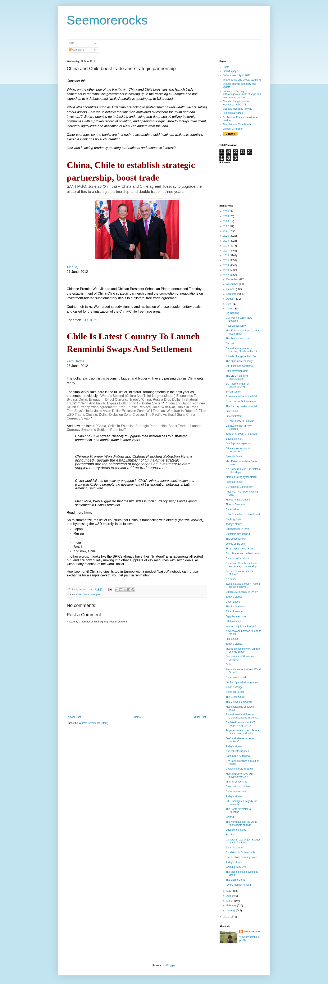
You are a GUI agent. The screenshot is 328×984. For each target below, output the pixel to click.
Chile (79, 594)
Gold (228, 664)
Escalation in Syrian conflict (241, 852)
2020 (226, 235)
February (231, 905)
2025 (226, 211)
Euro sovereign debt (237, 370)
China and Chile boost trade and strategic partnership (241, 565)
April (229, 895)
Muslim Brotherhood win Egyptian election (239, 775)
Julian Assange (234, 611)
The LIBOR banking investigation (237, 377)
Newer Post (74, 717)
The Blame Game (235, 879)
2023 (226, 221)
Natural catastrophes (237, 751)
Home (137, 717)
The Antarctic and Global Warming (242, 79)
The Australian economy (239, 361)
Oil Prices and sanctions (239, 365)
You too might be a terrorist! (241, 626)
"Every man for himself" (239, 884)
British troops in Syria (237, 528)
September (232, 294)
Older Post (200, 717)
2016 (226, 255)
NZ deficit (231, 579)
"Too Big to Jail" (234, 481)
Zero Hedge (76, 361)
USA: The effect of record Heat (243, 514)
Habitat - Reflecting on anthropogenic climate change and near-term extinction (242, 94)
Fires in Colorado (235, 504)
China (85, 594)
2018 (226, 245)
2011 (226, 916)
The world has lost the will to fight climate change (241, 823)
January (231, 910)
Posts (73, 43)
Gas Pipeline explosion (238, 443)
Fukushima (232, 411)
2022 (226, 226)
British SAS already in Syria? (242, 591)
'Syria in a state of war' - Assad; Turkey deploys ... (243, 585)
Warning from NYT (236, 867)
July (229, 303)
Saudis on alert (234, 438)
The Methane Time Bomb (237, 124)
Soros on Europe (235, 691)
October (231, 289)
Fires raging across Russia (240, 548)
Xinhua (72, 267)
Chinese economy (236, 791)
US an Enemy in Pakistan (240, 421)
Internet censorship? (237, 781)
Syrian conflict (233, 391)
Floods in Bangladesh (238, 499)
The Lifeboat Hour (236, 538)
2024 (226, 216)
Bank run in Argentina (238, 755)
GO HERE (90, 320)
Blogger (170, 965)
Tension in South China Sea (241, 433)
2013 (226, 270)
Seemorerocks (107, 20)
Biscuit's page (230, 71)
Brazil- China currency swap (241, 857)
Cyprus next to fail (236, 677)
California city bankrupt (238, 533)
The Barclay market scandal (241, 406)
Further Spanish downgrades (242, 682)
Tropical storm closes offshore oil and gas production (242, 732)
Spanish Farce (234, 456)
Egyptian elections (236, 616)
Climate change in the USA (241, 356)
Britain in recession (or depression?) (238, 450)
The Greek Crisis (235, 696)
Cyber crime (232, 509)
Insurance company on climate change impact (243, 650)
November (232, 284)
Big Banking (232, 313)
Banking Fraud (234, 519)
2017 (226, 250)
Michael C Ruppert (233, 128)
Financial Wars (234, 416)
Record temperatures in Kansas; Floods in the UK (241, 350)
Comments (76, 49)
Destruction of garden (238, 786)
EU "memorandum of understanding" (237, 385)
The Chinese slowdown (239, 701)
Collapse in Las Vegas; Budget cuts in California (243, 841)
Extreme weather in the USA (241, 396)
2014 (226, 265)
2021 (226, 231)
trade (92, 594)
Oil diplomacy (233, 621)
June (229, 308)
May (229, 890)
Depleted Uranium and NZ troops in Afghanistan (240, 724)
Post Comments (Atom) (95, 723)
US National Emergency (239, 486)
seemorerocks (251, 931)
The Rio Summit (235, 606)
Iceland (230, 817)
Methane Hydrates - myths (237, 108)
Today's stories (234, 524)
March (230, 900)
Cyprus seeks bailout (237, 558)
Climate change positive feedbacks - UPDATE (236, 103)
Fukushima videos (233, 113)
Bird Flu (230, 834)
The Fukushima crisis (237, 338)
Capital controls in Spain (239, 768)
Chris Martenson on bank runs (242, 553)
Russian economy (236, 325)
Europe (230, 343)
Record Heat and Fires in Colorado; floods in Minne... (242, 716)
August (230, 298)
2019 (226, 240)
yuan (98, 594)
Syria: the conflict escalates (241, 401)
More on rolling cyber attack (241, 477)
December (232, 279)
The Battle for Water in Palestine (238, 810)
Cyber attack (233, 601)
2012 (226, 275)
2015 (226, 260)
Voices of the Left (235, 543)
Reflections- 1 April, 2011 (236, 75)
